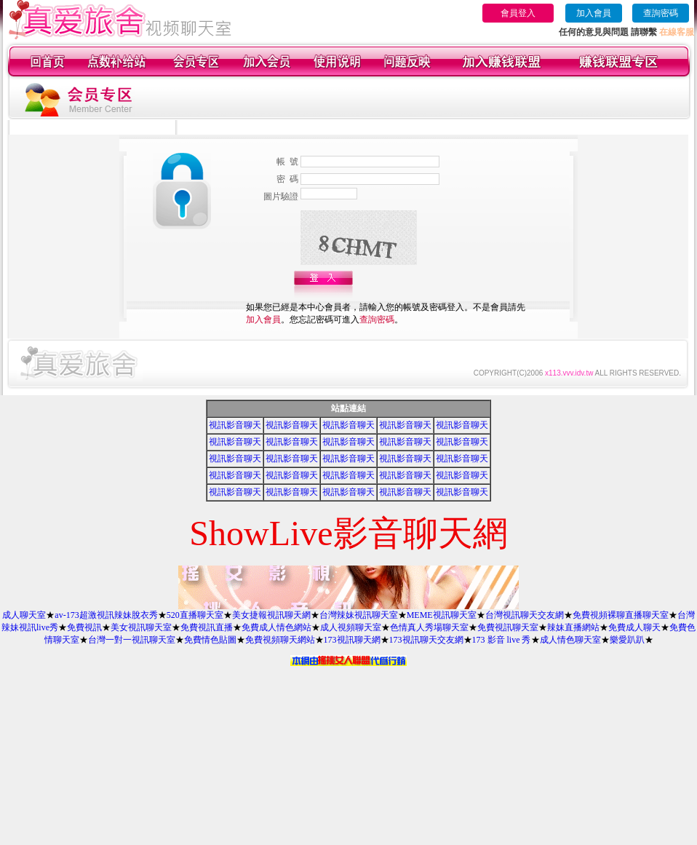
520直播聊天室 (195, 615)
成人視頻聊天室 (350, 627)
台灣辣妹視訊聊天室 (358, 615)
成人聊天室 (24, 615)
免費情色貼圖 (210, 640)
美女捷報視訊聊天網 (271, 615)
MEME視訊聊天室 (442, 615)
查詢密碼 (660, 13)
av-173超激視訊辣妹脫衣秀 (106, 615)
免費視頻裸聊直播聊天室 (621, 615)
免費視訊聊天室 (507, 627)
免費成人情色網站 (276, 627)
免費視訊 (84, 627)
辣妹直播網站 (573, 627)
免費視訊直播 (206, 627)
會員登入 (518, 13)
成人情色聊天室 (570, 640)
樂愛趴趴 (627, 640)
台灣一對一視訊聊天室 (131, 640)
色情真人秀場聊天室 (429, 627)
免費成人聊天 (634, 627)
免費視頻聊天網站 (280, 640)
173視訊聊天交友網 (426, 640)
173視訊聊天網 (352, 640)
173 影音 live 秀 (501, 640)
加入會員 (593, 13)
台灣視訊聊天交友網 (524, 615)
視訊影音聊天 (235, 425)
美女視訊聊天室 (141, 627)
